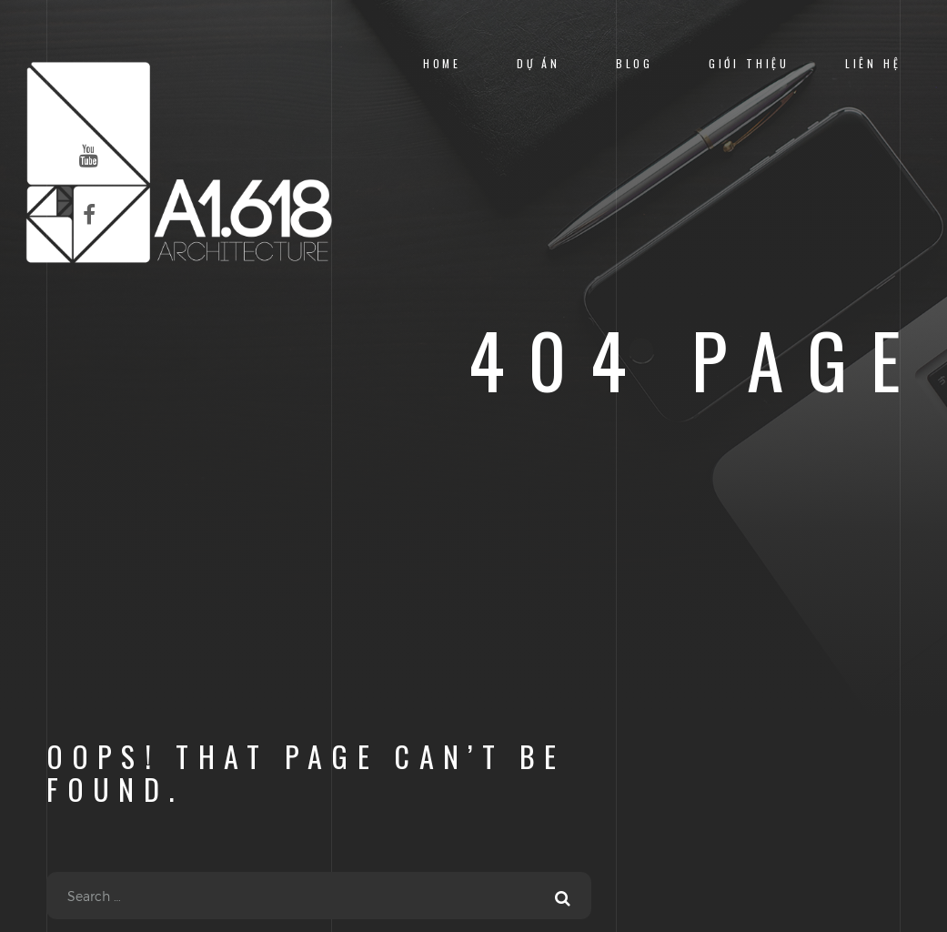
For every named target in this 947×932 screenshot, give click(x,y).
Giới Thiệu (749, 63)
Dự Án (538, 63)
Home (442, 63)
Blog (634, 63)
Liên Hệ (873, 63)
